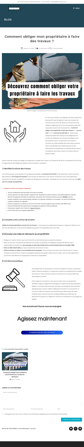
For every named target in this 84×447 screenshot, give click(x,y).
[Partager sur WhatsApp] (75, 429)
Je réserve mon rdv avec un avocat (42, 332)
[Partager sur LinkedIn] (80, 429)
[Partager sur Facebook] (71, 429)
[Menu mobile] (76, 8)
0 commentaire (57, 48)
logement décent (35, 208)
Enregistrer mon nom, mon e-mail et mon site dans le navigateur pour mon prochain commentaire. (36, 414)
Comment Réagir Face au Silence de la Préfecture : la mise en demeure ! (15, 375)
